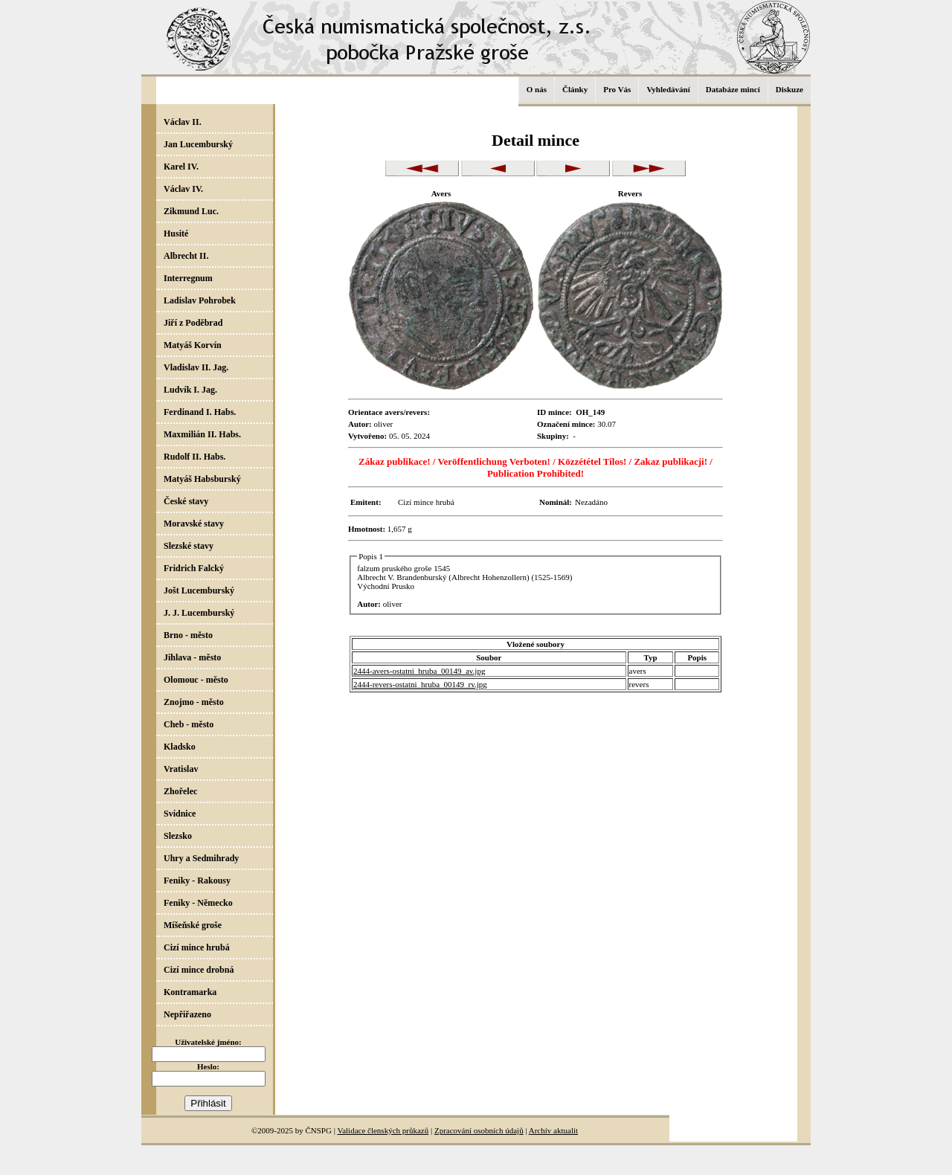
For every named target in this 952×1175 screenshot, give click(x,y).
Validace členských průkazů (382, 1130)
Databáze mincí (733, 89)
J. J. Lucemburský (199, 613)
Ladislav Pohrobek (200, 300)
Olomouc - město (196, 680)
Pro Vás (617, 89)
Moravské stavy (194, 523)
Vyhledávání (667, 89)
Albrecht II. (186, 256)
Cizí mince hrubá (197, 947)
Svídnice (180, 813)
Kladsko (180, 746)
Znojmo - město (194, 702)
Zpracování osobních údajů (479, 1130)
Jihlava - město (192, 657)
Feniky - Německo (198, 903)
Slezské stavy (188, 546)
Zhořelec (180, 791)
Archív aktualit (553, 1130)
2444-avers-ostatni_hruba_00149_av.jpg (419, 670)
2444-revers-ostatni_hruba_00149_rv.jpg (420, 684)
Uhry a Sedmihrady (201, 858)
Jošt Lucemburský (199, 590)
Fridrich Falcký (194, 568)
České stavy (186, 501)
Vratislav (181, 769)
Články (575, 89)
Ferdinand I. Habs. (200, 412)
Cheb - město (188, 724)
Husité (176, 233)
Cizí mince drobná (199, 970)
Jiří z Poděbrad (193, 323)
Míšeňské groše (193, 925)
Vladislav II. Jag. (196, 367)
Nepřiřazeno (187, 1014)
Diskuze (789, 89)
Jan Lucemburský (198, 144)
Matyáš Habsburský (202, 479)
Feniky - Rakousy (197, 880)
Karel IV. (181, 166)
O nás (537, 89)
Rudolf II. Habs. (194, 456)
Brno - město (188, 635)
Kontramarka (190, 992)
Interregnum (188, 278)
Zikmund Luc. (191, 211)
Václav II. (183, 122)
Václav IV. (183, 189)
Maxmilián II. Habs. (202, 434)
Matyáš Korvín (193, 345)
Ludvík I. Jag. (190, 389)
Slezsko (178, 836)
